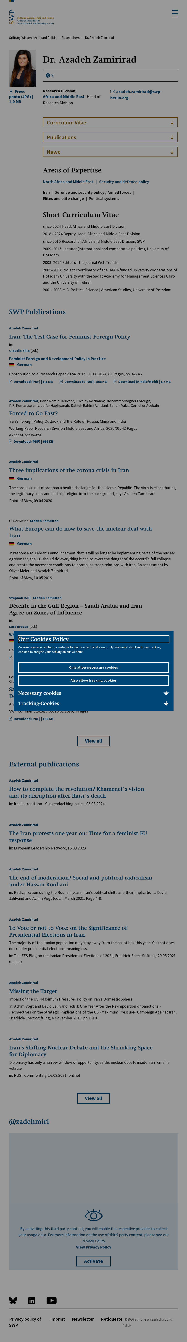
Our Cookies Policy (43, 639)
